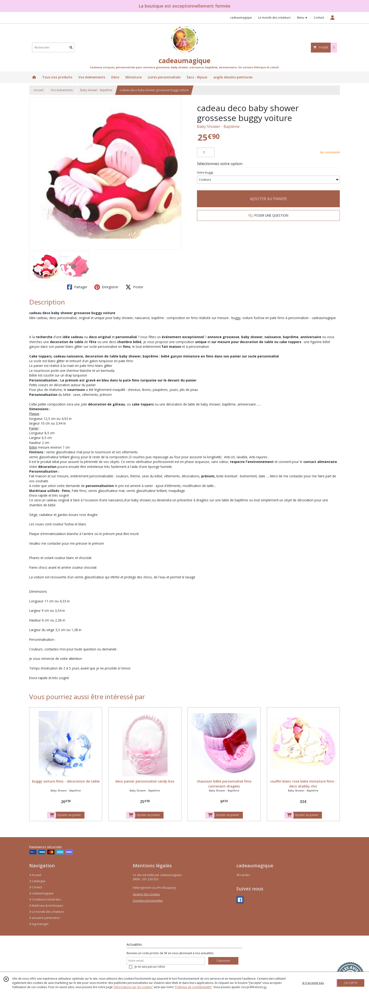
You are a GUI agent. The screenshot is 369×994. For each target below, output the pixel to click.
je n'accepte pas (313, 983)
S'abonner (223, 961)
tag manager (39, 924)
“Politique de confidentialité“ (193, 987)
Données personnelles (148, 901)
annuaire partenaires (44, 918)
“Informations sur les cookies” (133, 987)
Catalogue (37, 881)
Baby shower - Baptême (96, 90)
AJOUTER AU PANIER (268, 198)
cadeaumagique (41, 893)
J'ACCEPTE (350, 983)
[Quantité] (206, 152)
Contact (319, 18)
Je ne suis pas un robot (150, 967)
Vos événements (62, 90)
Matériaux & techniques (46, 906)
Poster (134, 287)
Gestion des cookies (146, 894)
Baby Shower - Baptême (218, 126)
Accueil (38, 90)
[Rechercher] (71, 47)
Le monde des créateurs (46, 912)
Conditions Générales (45, 899)
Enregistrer (106, 287)
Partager (77, 287)
